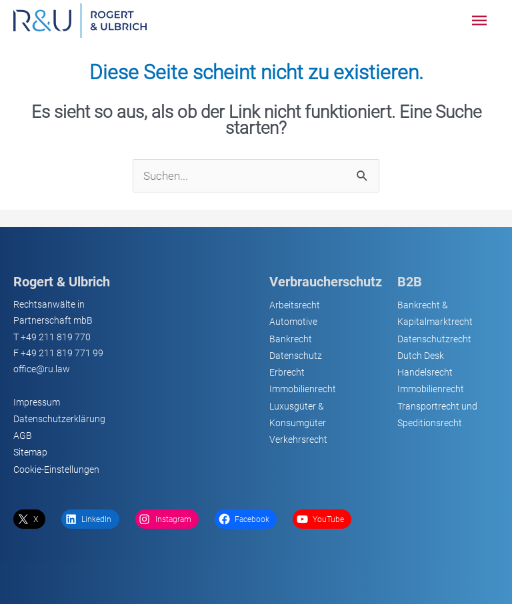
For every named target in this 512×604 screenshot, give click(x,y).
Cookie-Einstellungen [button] (56, 469)
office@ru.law (41, 369)
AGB (22, 435)
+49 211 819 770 (56, 337)
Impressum (36, 402)
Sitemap (30, 452)
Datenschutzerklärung (59, 419)
